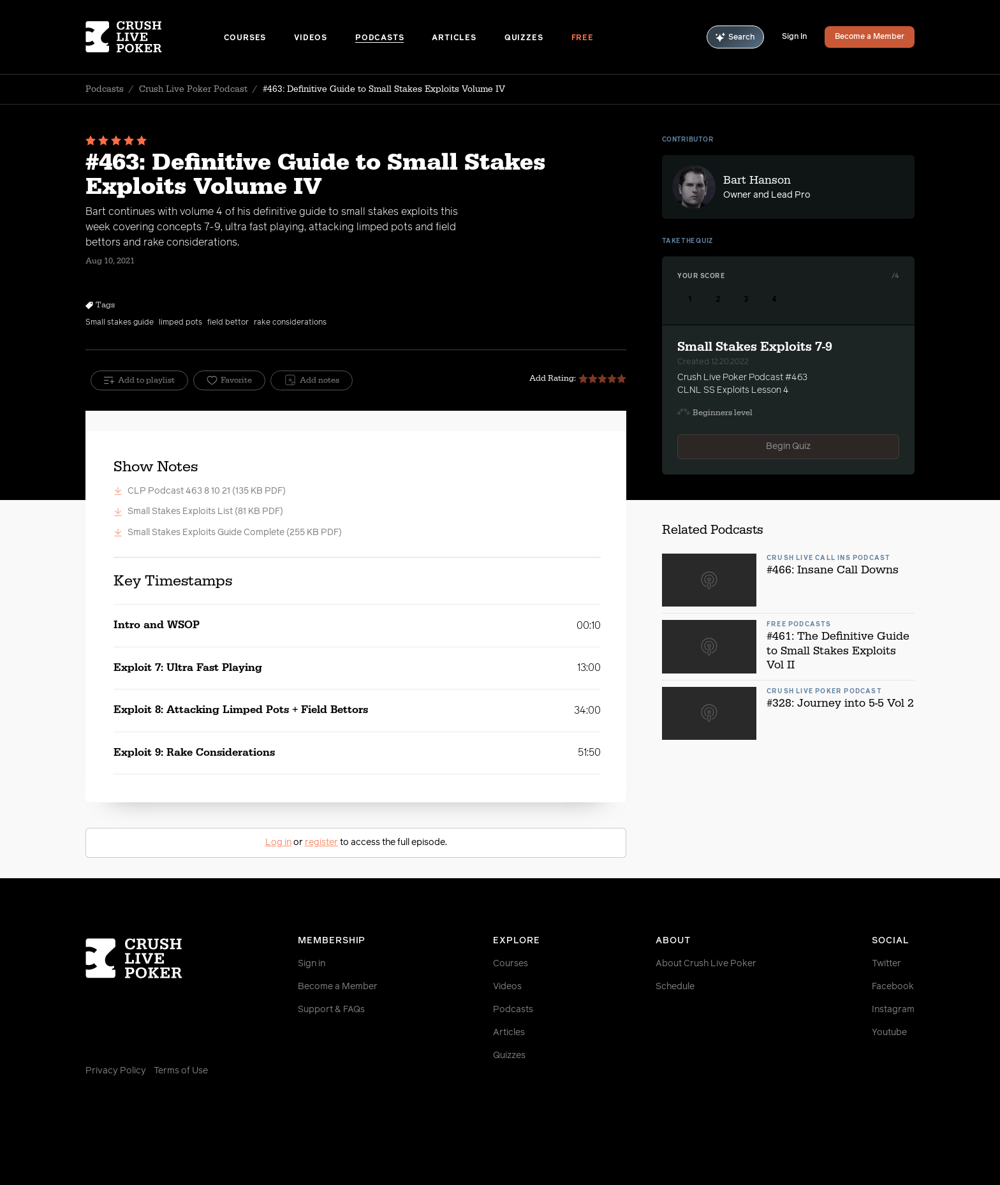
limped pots (180, 323)
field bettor (228, 323)
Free (582, 38)
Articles (454, 38)
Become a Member (869, 37)
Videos (310, 38)
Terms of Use (181, 1070)
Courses (245, 38)
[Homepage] (154, 37)
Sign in (311, 963)
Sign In (794, 37)
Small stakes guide (119, 323)
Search (735, 37)
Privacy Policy (115, 1070)
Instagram (893, 1009)
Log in (278, 842)
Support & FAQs (331, 1009)
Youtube (889, 1032)
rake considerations (290, 323)
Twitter (886, 963)
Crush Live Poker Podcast (193, 89)
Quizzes (523, 38)
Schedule (675, 986)
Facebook (893, 986)
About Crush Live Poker (706, 963)
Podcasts (379, 38)
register (321, 842)
